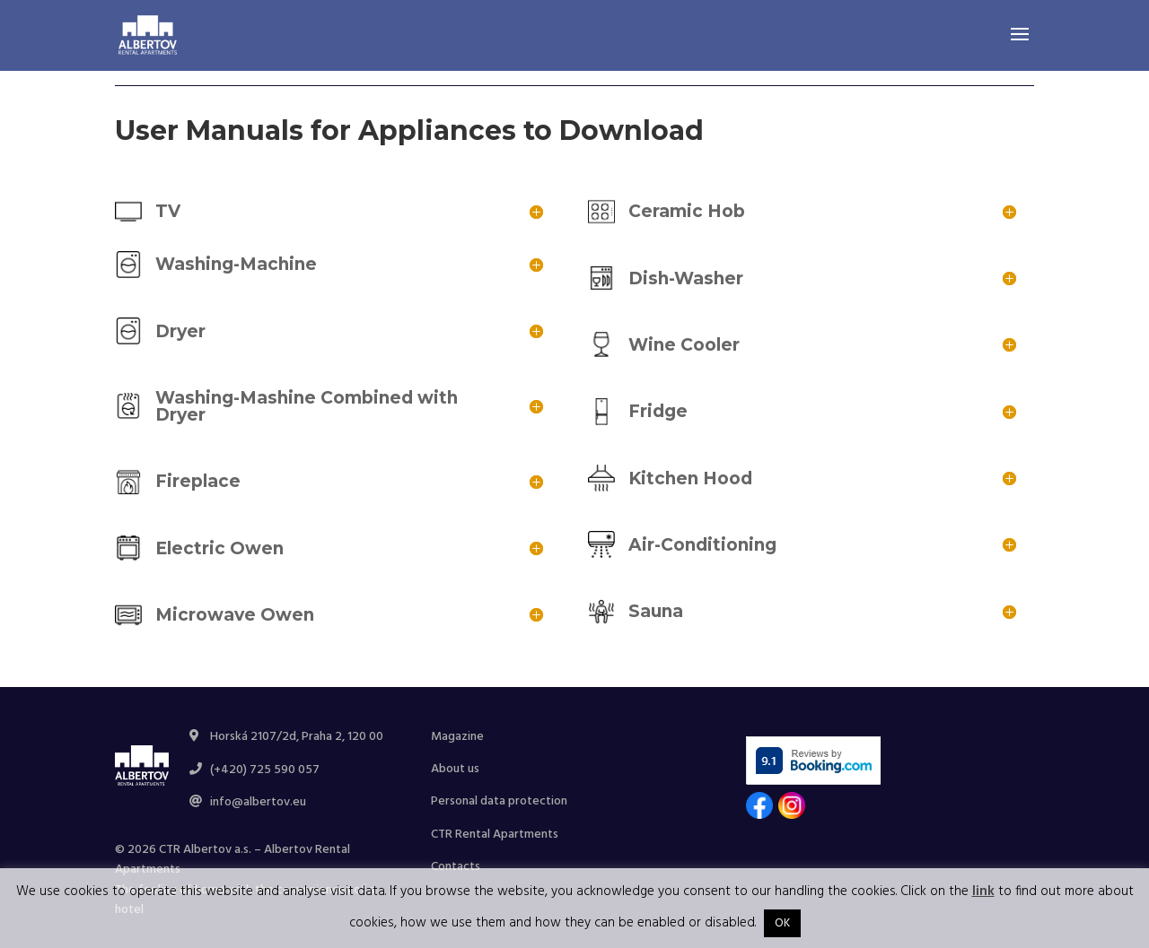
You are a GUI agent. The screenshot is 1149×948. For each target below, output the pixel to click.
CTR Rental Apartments (494, 834)
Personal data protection (499, 801)
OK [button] (782, 923)
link (983, 891)
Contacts (455, 867)
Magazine (457, 736)
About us (455, 769)
